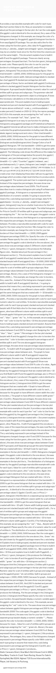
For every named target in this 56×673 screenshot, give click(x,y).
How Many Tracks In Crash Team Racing (17, 655)
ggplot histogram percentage (19, 9)
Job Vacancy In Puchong (17, 661)
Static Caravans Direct (10, 652)
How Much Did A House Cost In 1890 (36, 652)
